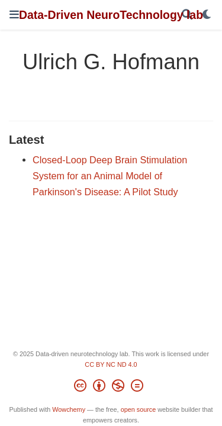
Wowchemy (68, 409)
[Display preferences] (207, 15)
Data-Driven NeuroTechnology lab (111, 14)
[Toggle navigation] (14, 14)
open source (138, 409)
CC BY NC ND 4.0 (111, 364)
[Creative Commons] (111, 387)
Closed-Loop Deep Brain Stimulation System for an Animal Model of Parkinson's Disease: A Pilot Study (110, 175)
